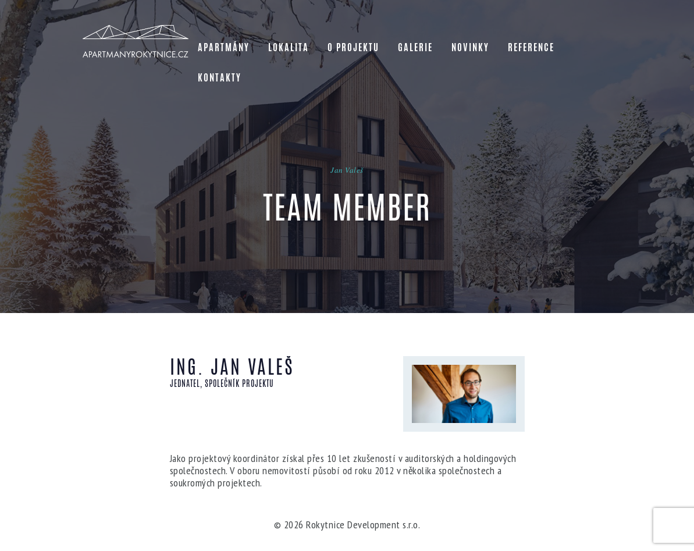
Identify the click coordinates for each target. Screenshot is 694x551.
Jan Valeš (347, 170)
